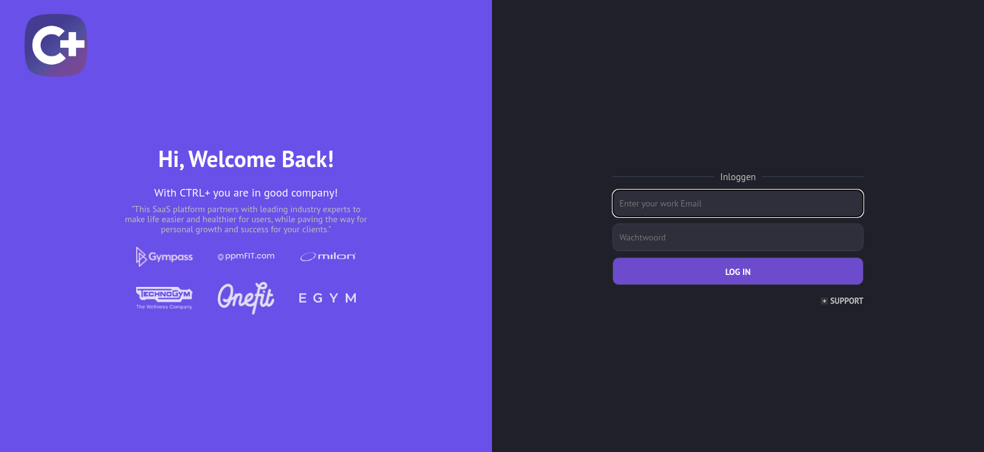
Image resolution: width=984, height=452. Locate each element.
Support (847, 301)
